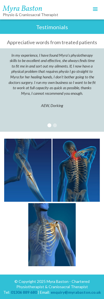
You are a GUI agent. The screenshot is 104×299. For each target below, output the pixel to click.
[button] (95, 9)
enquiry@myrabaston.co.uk (76, 292)
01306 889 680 (24, 292)
